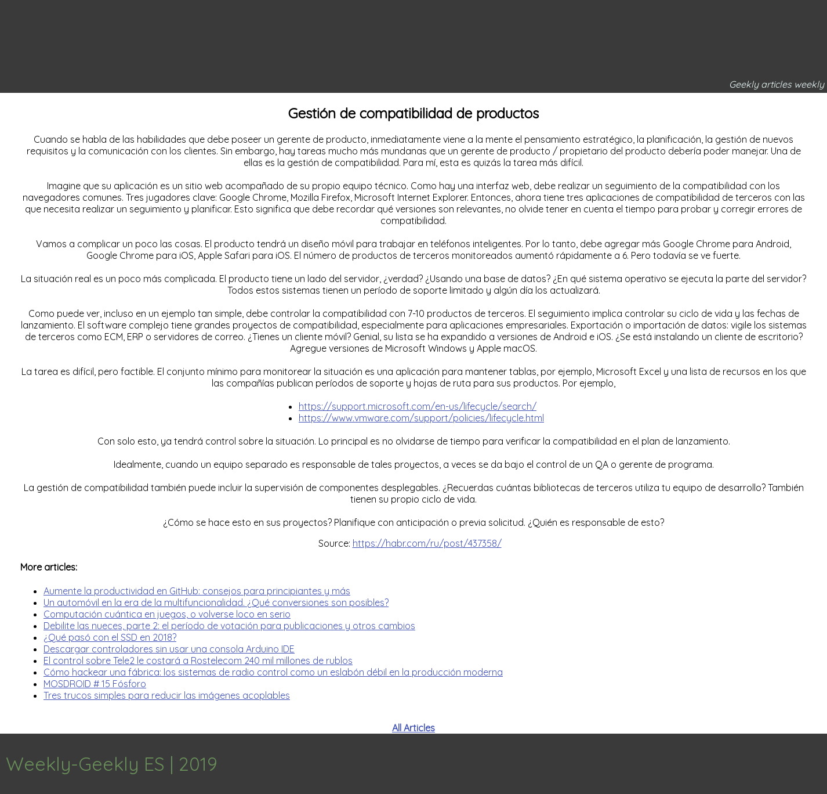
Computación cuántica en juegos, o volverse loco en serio (167, 614)
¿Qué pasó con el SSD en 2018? (109, 637)
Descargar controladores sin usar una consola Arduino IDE (169, 649)
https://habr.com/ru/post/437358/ (427, 543)
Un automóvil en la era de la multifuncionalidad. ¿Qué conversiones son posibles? (216, 602)
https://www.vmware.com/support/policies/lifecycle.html (421, 418)
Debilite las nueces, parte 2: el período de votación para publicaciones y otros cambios (229, 625)
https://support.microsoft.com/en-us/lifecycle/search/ (417, 406)
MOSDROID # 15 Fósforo (94, 684)
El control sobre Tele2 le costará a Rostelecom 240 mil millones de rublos (198, 660)
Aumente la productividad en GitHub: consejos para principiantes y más (196, 591)
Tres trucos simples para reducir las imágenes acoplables (166, 695)
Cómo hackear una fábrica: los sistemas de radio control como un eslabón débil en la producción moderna (273, 672)
